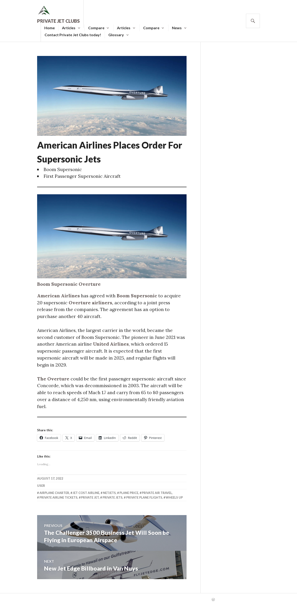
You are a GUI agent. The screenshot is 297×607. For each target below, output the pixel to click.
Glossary (116, 34)
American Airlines (58, 296)
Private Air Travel (157, 494)
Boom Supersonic (137, 296)
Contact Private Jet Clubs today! (73, 34)
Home (49, 28)
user (41, 487)
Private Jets (113, 498)
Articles (68, 28)
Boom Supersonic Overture (69, 284)
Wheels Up (174, 498)
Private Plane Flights (144, 498)
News (177, 28)
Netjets (109, 494)
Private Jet (90, 498)
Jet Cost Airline (86, 494)
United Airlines (111, 344)
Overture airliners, (92, 303)
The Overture (53, 379)
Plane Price (128, 494)
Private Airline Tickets (58, 498)
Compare (96, 28)
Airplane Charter (54, 494)
